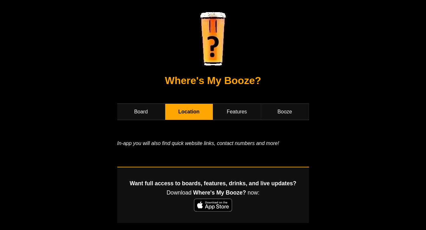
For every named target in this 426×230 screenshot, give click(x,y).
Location (189, 111)
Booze (284, 111)
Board (141, 111)
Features (237, 111)
